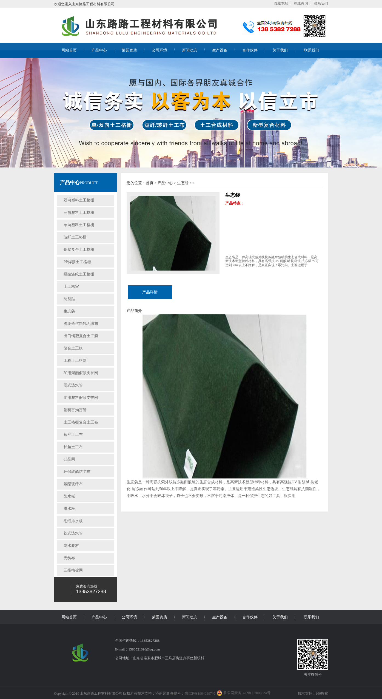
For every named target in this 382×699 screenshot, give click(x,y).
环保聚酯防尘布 (77, 472)
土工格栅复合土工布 (81, 422)
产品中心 (99, 50)
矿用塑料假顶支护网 (81, 398)
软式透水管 (73, 533)
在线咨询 (301, 3)
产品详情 (150, 292)
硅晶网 (69, 459)
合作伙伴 (250, 50)
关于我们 (280, 50)
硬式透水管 (73, 385)
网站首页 (69, 50)
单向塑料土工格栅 (79, 225)
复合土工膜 (73, 348)
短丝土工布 (73, 435)
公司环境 (159, 50)
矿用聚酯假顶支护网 (81, 373)
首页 (149, 183)
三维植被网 (73, 570)
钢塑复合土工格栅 (79, 250)
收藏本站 (281, 3)
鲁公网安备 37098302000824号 (247, 693)
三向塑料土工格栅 (79, 213)
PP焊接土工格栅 (77, 262)
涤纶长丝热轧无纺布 (81, 324)
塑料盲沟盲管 (75, 410)
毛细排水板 (73, 521)
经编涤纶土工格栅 (79, 274)
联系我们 (321, 3)
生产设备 (219, 50)
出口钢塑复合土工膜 (81, 336)
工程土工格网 (75, 361)
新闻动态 (189, 50)
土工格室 (71, 287)
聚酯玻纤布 (73, 484)
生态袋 (69, 311)
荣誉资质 (129, 50)
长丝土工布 (73, 447)
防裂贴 (69, 299)
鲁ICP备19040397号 (199, 693)
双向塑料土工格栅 (79, 200)
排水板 (69, 509)
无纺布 (69, 558)
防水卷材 (71, 546)
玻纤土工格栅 (75, 237)
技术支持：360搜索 (313, 693)
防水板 (69, 496)
